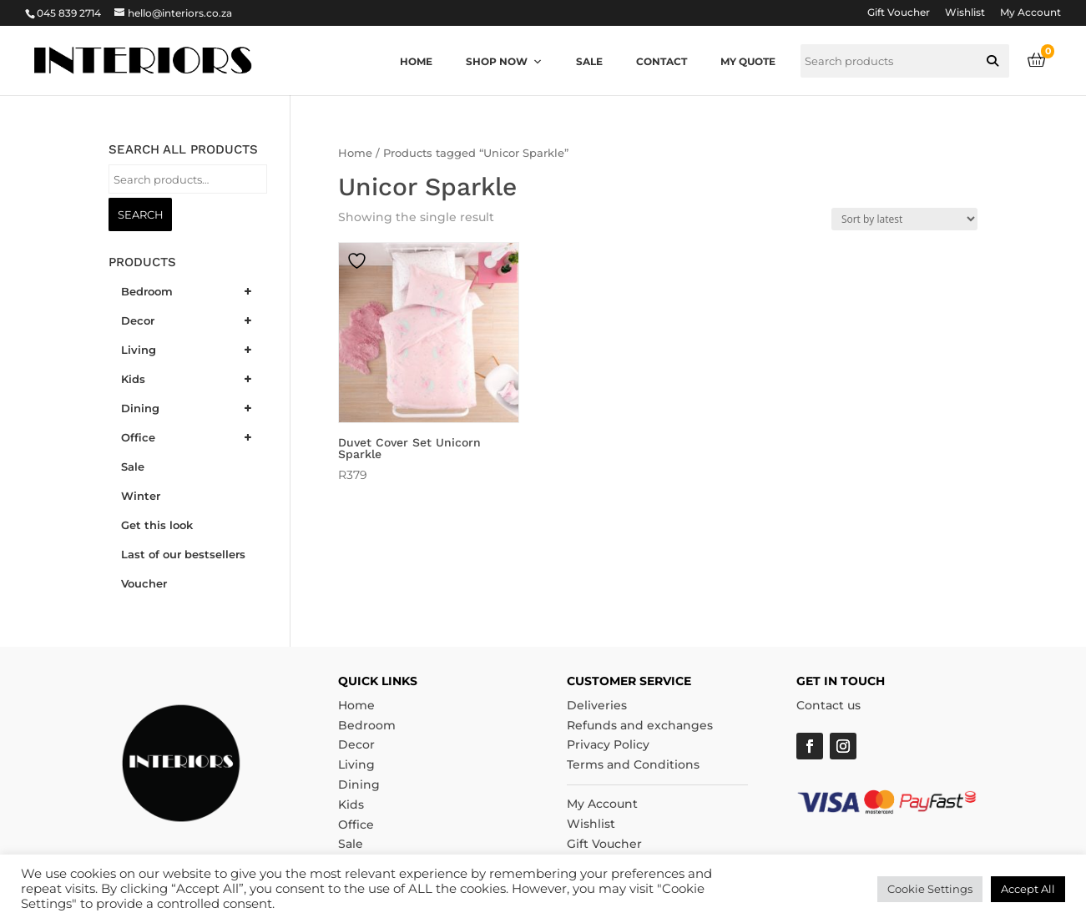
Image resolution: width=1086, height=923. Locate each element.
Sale (589, 61)
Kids (351, 804)
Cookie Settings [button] (929, 888)
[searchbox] (905, 61)
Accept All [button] (1028, 888)
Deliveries (597, 705)
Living (356, 764)
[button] (992, 61)
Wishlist (965, 13)
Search (140, 214)
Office (356, 824)
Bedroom (367, 725)
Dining (359, 784)
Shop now (504, 61)
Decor (356, 744)
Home (416, 61)
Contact (661, 61)
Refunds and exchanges (640, 725)
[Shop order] (904, 219)
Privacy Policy (608, 744)
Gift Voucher (898, 13)
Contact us (828, 705)
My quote (747, 61)
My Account (1030, 13)
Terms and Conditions (633, 764)
